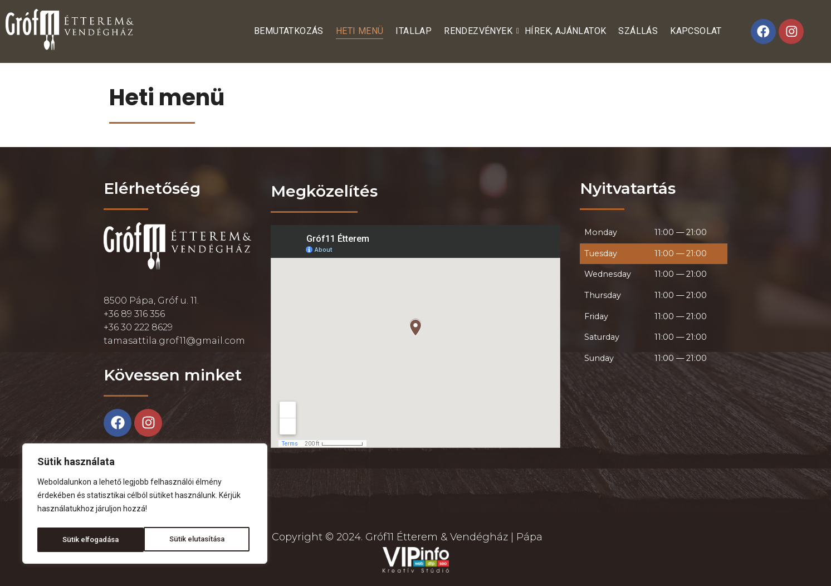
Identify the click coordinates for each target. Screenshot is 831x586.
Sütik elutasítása (89, 539)
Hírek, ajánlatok (565, 31)
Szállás (638, 31)
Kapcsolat (696, 31)
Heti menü (360, 31)
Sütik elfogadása (199, 539)
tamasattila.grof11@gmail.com (174, 340)
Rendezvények (479, 31)
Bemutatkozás (289, 31)
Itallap (413, 31)
